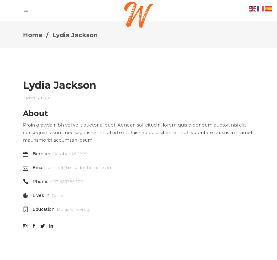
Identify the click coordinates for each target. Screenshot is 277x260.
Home (32, 35)
